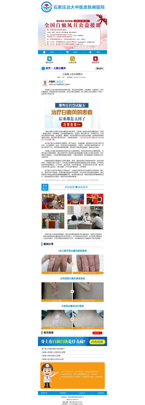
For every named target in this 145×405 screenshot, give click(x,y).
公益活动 (82, 393)
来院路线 (101, 393)
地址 (98, 52)
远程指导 (95, 62)
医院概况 (63, 393)
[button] (70, 48)
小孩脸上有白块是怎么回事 (50, 356)
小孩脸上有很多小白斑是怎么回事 (53, 352)
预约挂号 (49, 62)
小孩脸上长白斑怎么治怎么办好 (52, 359)
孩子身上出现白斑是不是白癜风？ (53, 349)
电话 (75, 52)
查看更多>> (97, 333)
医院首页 (44, 393)
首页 (52, 52)
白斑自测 (72, 62)
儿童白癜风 (59, 68)
